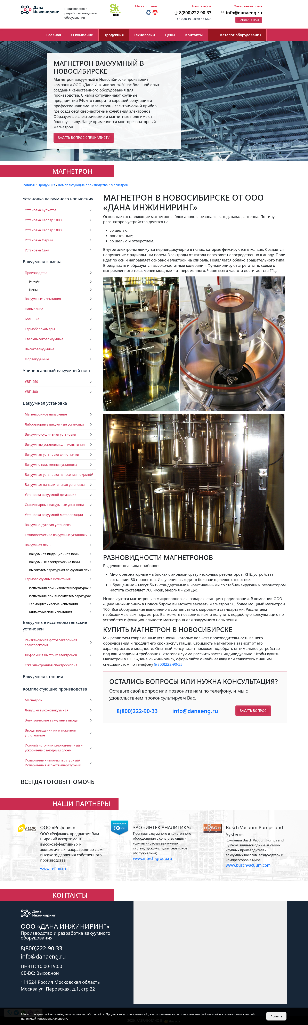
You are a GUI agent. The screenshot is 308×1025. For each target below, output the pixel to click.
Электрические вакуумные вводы (51, 720)
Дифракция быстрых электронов (51, 655)
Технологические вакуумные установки (56, 535)
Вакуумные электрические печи (54, 562)
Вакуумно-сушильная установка (50, 434)
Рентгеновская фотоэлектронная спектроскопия (51, 642)
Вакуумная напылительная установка (55, 484)
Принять (276, 1016)
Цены (170, 34)
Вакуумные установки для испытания (55, 444)
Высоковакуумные (39, 349)
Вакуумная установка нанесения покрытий (59, 474)
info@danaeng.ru (244, 13)
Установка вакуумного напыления (58, 199)
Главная (53, 34)
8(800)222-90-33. (169, 664)
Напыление (34, 309)
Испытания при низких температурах (59, 588)
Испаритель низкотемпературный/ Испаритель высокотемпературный (53, 762)
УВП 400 (31, 391)
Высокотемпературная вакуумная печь (60, 570)
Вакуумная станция (43, 676)
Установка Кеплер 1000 (43, 220)
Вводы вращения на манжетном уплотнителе (50, 732)
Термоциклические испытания (53, 604)
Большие (32, 319)
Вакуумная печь (37, 545)
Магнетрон (33, 700)
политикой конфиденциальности (44, 1018)
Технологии (144, 34)
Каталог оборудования (241, 34)
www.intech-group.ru (152, 858)
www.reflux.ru (53, 868)
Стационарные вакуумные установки (54, 504)
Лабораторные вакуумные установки (54, 424)
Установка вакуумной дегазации (50, 494)
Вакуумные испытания (43, 299)
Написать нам (248, 20)
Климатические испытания (50, 612)
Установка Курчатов (40, 210)
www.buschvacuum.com (248, 865)
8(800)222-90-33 (137, 711)
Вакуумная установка (45, 403)
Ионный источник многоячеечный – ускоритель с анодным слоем (53, 747)
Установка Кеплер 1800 (43, 230)
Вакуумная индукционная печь (54, 554)
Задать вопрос (253, 710)
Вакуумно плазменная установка (51, 464)
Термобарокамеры (40, 329)
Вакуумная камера (42, 261)
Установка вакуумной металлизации (54, 514)
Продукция (114, 34)
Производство (36, 273)
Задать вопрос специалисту (84, 137)
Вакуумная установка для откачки (52, 454)
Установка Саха (37, 250)
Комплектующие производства (55, 689)
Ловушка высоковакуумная (46, 710)
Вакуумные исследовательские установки (55, 625)
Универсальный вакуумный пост (56, 370)
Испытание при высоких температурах (60, 596)
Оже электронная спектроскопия (51, 665)
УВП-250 (31, 381)
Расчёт (34, 282)
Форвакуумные (37, 359)
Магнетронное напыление (46, 414)
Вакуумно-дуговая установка (48, 525)
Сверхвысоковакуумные (44, 339)
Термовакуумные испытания (48, 579)
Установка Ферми (39, 240)
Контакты (194, 34)
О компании (82, 34)
